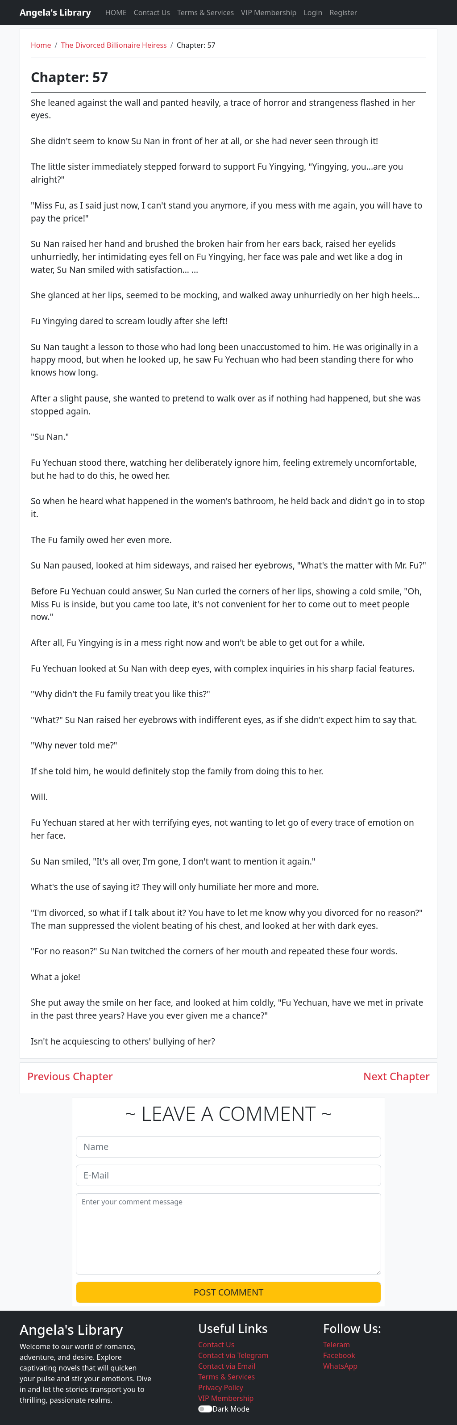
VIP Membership (268, 12)
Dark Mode (230, 1409)
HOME (116, 12)
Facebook (339, 1355)
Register (343, 12)
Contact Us (152, 12)
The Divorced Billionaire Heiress (113, 45)
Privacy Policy (220, 1387)
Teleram (336, 1345)
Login (312, 12)
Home (41, 45)
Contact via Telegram (233, 1355)
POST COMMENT (229, 1292)
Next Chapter (396, 1076)
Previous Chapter (70, 1076)
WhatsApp (340, 1366)
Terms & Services (205, 12)
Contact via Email (227, 1366)
